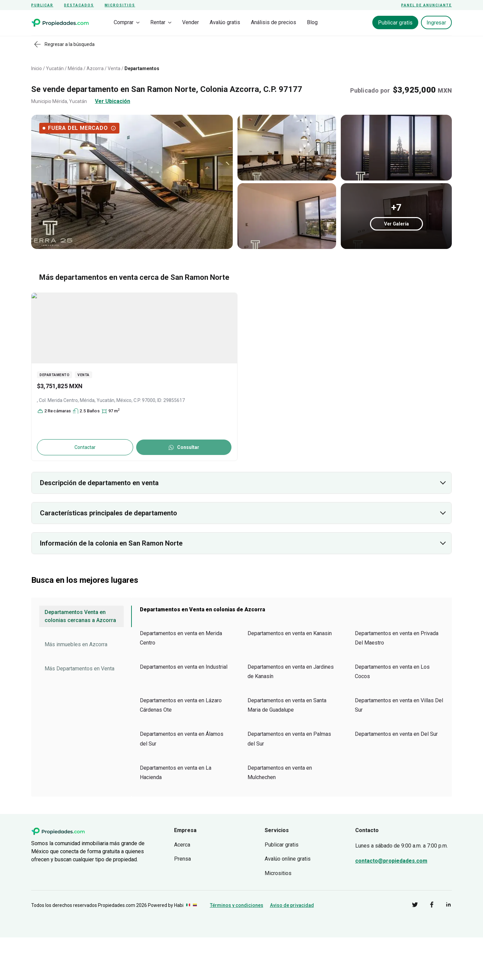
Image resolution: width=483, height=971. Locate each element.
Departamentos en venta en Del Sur (396, 734)
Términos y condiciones (236, 905)
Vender (190, 22)
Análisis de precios (273, 22)
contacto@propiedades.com (391, 861)
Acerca (182, 844)
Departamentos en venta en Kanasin (290, 633)
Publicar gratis (395, 22)
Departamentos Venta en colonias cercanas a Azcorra (80, 616)
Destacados (79, 5)
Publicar (42, 5)
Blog (312, 22)
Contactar (85, 447)
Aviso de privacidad (292, 905)
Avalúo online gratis (288, 859)
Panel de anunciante (426, 5)
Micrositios (120, 5)
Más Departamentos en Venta (79, 668)
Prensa (182, 859)
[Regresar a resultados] (66, 44)
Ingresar (436, 22)
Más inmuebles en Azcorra (76, 644)
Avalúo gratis (225, 22)
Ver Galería (396, 223)
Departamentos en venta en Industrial (183, 667)
